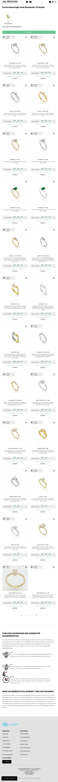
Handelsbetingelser (25, 747)
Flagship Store (6, 740)
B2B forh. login (24, 744)
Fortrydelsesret (24, 741)
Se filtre (29, 32)
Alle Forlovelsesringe (8, 22)
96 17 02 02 (30, 771)
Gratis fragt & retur (7, 750)
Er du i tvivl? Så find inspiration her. (12, 26)
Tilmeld (6, 762)
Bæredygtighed (6, 747)
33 (36, 615)
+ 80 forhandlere (24, 734)
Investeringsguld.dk (7, 754)
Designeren (5, 734)
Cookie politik (23, 754)
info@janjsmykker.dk (29, 772)
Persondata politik (25, 751)
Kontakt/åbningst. (25, 737)
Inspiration (5, 737)
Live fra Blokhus (6, 744)
